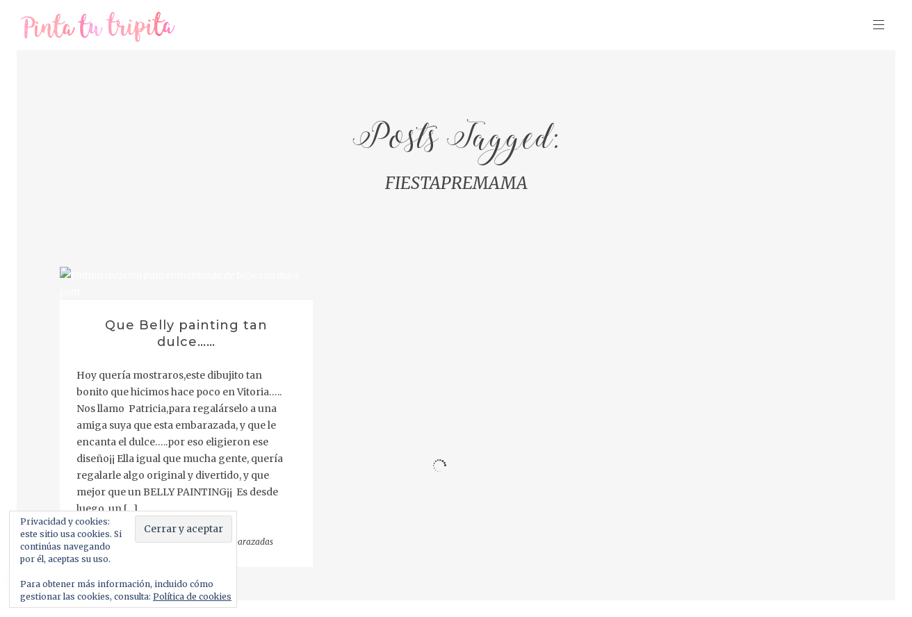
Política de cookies (192, 596)
